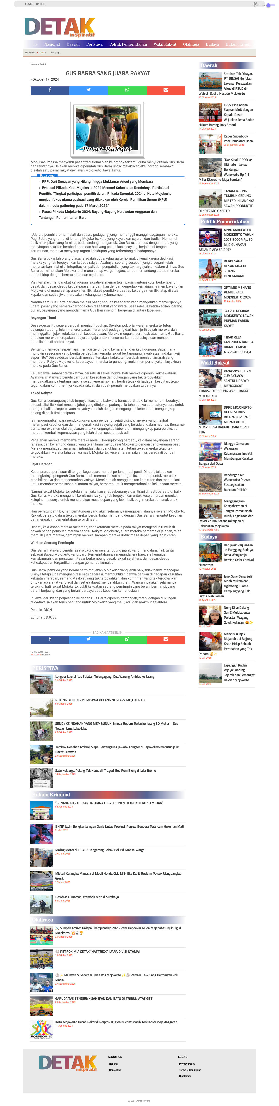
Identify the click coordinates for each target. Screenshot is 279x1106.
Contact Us (115, 1070)
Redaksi (113, 1063)
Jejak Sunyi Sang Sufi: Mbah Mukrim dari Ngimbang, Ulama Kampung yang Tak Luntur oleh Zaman (225, 586)
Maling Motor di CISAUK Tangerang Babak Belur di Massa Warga (100, 850)
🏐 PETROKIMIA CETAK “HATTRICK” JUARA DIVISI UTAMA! (97, 951)
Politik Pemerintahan (128, 44)
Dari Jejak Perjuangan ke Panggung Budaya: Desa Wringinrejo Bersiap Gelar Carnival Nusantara (226, 555)
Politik (46, 655)
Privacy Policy (187, 1063)
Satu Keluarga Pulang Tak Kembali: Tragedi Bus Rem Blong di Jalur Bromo (105, 770)
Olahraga (191, 44)
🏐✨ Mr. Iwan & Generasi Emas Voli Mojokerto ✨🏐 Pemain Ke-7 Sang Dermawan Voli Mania (116, 977)
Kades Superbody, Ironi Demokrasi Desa (238, 139)
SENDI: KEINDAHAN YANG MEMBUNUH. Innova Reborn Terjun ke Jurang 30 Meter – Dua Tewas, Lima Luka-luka (116, 726)
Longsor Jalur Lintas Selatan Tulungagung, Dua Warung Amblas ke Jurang (104, 676)
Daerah (73, 44)
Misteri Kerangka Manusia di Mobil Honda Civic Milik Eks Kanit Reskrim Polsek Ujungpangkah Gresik (118, 876)
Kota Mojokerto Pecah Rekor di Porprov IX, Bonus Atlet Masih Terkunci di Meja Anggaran (116, 1022)
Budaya (212, 44)
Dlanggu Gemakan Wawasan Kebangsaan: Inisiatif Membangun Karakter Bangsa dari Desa (226, 453)
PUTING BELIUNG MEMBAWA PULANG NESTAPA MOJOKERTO (100, 700)
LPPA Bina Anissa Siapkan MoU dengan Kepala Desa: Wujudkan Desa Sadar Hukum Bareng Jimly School (226, 115)
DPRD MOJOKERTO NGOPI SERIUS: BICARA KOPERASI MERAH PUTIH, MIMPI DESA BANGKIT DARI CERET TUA (225, 420)
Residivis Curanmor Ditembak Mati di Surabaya (87, 897)
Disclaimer (185, 1076)
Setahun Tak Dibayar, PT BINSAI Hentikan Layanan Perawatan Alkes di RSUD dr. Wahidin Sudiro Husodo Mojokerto (226, 83)
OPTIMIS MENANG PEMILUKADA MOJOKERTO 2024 (237, 292)
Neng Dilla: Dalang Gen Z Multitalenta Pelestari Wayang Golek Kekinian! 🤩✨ (238, 615)
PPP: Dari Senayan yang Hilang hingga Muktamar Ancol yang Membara (97, 181)
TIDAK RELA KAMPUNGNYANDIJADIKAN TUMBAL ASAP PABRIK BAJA (238, 345)
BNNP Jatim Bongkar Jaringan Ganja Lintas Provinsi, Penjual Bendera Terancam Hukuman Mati (119, 826)
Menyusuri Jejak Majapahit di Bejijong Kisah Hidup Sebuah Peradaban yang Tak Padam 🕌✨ (225, 644)
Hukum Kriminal (240, 44)
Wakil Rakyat (165, 44)
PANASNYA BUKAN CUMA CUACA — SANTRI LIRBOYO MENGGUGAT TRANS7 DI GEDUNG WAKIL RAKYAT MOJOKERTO (225, 384)
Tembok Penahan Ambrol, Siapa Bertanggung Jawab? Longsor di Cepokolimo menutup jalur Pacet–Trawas (117, 749)
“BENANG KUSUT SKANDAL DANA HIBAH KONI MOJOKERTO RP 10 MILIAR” (109, 803)
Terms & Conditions (190, 1070)
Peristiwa (94, 44)
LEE (132, 1101)
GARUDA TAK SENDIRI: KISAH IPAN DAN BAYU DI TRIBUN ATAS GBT (103, 998)
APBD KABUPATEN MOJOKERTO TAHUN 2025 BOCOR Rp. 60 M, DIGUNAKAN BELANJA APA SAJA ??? (226, 239)
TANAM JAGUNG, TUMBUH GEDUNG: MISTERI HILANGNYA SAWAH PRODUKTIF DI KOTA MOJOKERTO (226, 201)
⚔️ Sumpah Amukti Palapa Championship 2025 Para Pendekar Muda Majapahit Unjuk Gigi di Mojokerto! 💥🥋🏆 (118, 930)
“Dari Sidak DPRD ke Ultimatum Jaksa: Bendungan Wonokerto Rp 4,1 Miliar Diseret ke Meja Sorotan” (225, 169)
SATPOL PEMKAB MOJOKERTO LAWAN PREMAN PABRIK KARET (239, 318)
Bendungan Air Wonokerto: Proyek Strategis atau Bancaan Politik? (237, 482)
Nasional (52, 44)
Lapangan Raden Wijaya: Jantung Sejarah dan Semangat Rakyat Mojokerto (239, 673)
